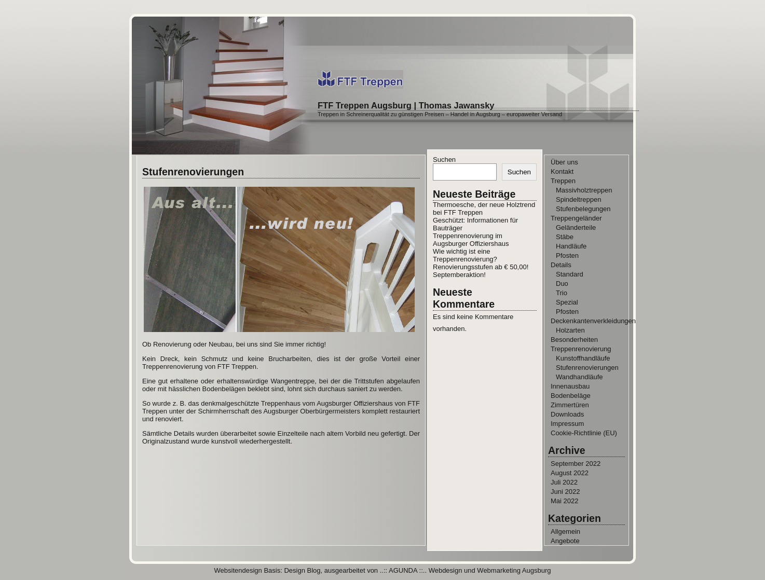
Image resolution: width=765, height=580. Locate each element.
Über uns (564, 162)
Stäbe (564, 237)
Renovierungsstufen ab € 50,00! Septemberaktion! (480, 271)
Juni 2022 (565, 491)
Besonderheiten (574, 339)
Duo (562, 283)
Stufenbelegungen (583, 209)
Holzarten (570, 330)
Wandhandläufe (579, 377)
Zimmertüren (570, 405)
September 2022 (575, 463)
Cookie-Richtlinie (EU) (584, 433)
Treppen (563, 181)
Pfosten (567, 255)
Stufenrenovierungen (587, 367)
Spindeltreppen (578, 199)
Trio (561, 293)
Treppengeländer (576, 218)
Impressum (567, 423)
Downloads (567, 414)
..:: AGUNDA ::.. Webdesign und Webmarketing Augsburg (465, 570)
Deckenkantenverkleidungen (593, 321)
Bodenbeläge (571, 395)
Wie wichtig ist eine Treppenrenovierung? (465, 255)
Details (561, 265)
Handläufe (571, 246)
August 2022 (570, 473)
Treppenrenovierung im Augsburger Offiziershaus (471, 239)
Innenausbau (570, 386)
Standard (569, 274)
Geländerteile (576, 227)
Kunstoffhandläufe (583, 358)
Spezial (567, 302)
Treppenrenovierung (581, 349)
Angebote (565, 541)
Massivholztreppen (584, 190)
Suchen (444, 159)
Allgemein (565, 531)
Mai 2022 (564, 501)
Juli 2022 (564, 482)
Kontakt (562, 171)
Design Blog (302, 570)
